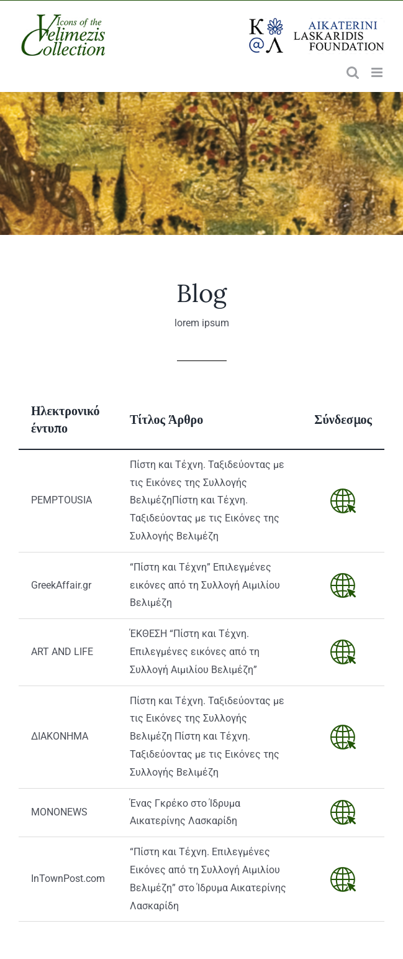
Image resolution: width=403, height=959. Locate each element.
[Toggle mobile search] (352, 72)
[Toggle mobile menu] (377, 72)
